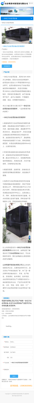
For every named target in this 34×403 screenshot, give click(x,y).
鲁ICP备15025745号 (17, 395)
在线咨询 (7, 66)
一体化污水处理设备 (10, 18)
